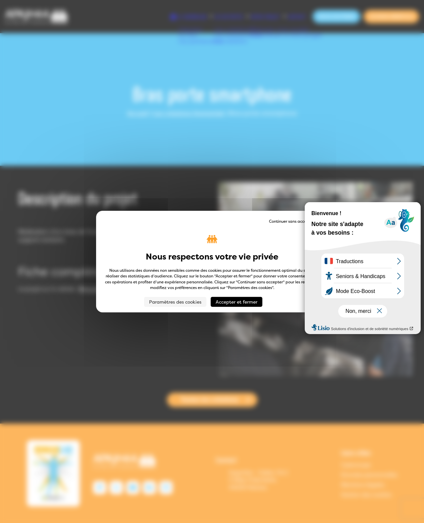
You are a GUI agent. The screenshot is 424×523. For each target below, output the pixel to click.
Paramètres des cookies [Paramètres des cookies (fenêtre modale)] (175, 301)
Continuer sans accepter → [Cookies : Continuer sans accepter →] (294, 221)
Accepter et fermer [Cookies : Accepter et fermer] (236, 301)
